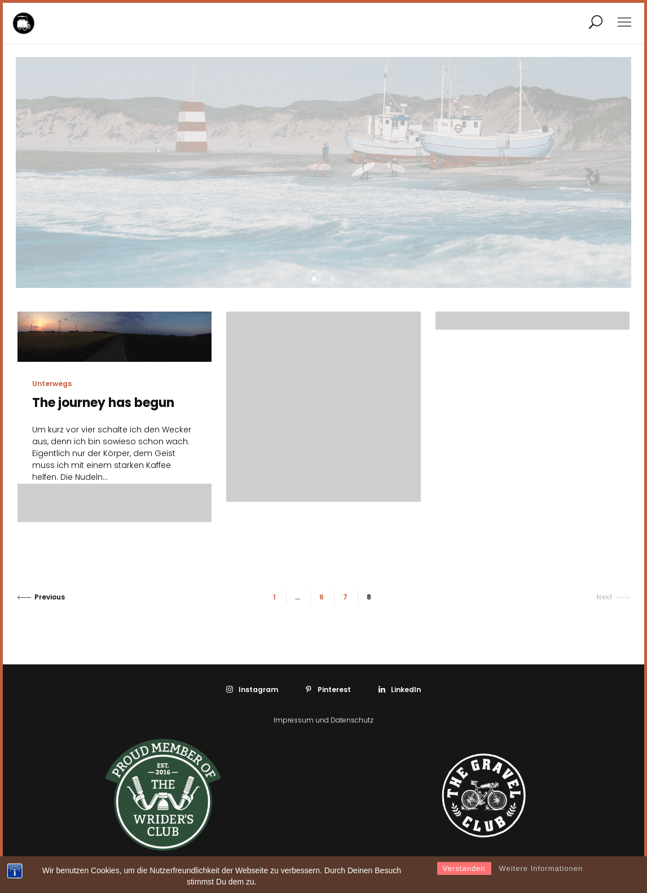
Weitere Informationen (541, 868)
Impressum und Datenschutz (323, 720)
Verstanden (464, 868)
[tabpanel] (118, 172)
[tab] (314, 277)
